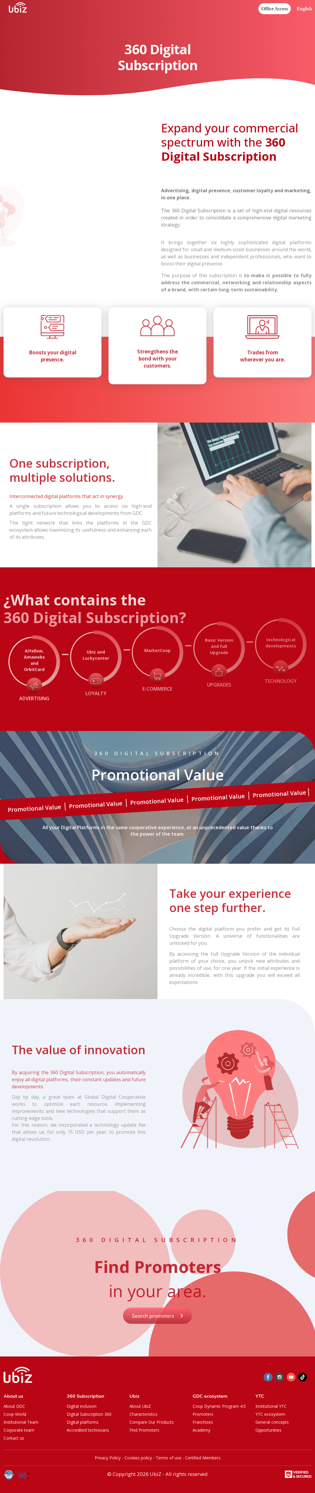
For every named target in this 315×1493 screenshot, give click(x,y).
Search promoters (157, 1327)
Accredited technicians (88, 1430)
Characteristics (143, 1414)
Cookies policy (138, 1458)
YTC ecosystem (270, 1414)
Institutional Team (21, 1422)
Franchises (203, 1422)
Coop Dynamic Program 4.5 (219, 1406)
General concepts (272, 1422)
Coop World (15, 1414)
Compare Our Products (151, 1422)
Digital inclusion (81, 1406)
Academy (201, 1430)
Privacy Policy (108, 1458)
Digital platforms (83, 1422)
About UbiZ (140, 1406)
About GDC (14, 1406)
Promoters (203, 1414)
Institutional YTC (271, 1406)
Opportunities (268, 1430)
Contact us (14, 1438)
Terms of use (168, 1458)
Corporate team (19, 1430)
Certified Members (203, 1458)
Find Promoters (144, 1430)
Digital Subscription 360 (89, 1414)
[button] (304, 9)
